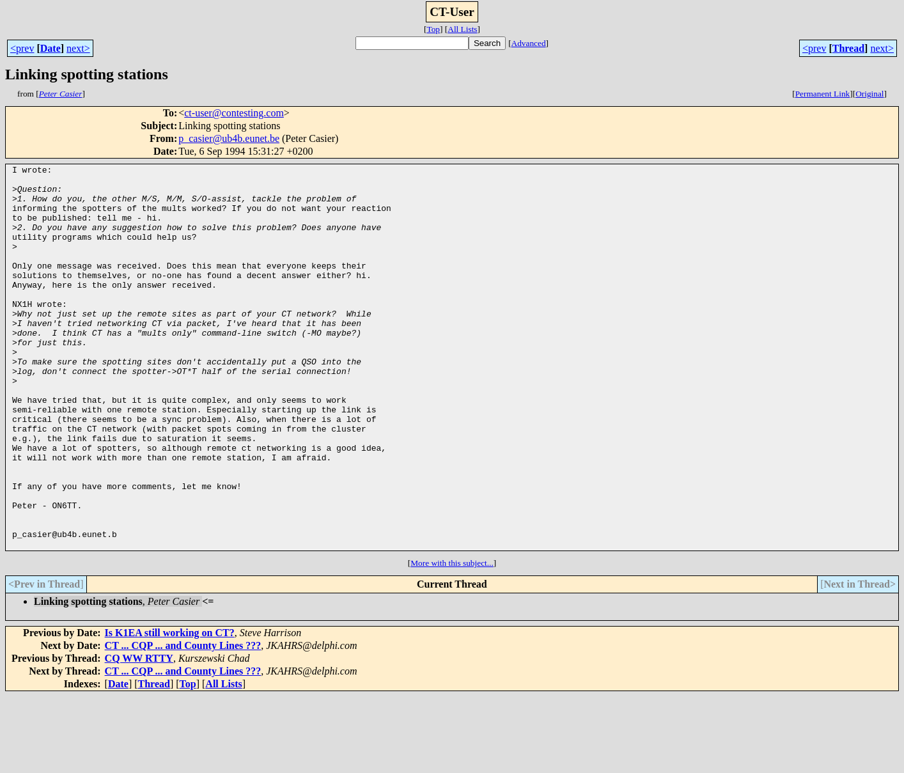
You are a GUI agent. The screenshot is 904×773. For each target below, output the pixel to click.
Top (433, 29)
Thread (848, 48)
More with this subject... (452, 639)
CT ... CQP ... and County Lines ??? (183, 722)
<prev (22, 48)
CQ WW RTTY (139, 735)
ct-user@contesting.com (234, 112)
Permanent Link (822, 93)
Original (869, 93)
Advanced (528, 43)
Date (50, 48)
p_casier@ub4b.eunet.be (228, 138)
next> (78, 48)
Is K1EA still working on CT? (170, 709)
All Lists (462, 29)
